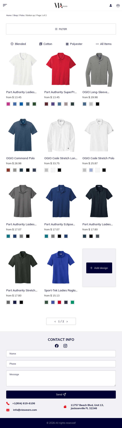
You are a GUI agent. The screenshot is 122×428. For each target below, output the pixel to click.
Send (61, 394)
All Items (106, 44)
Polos (22, 15)
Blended (20, 44)
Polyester (76, 44)
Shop (15, 15)
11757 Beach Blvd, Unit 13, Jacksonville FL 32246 (87, 406)
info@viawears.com (25, 409)
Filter (61, 29)
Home (9, 15)
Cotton (48, 44)
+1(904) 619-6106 (23, 403)
